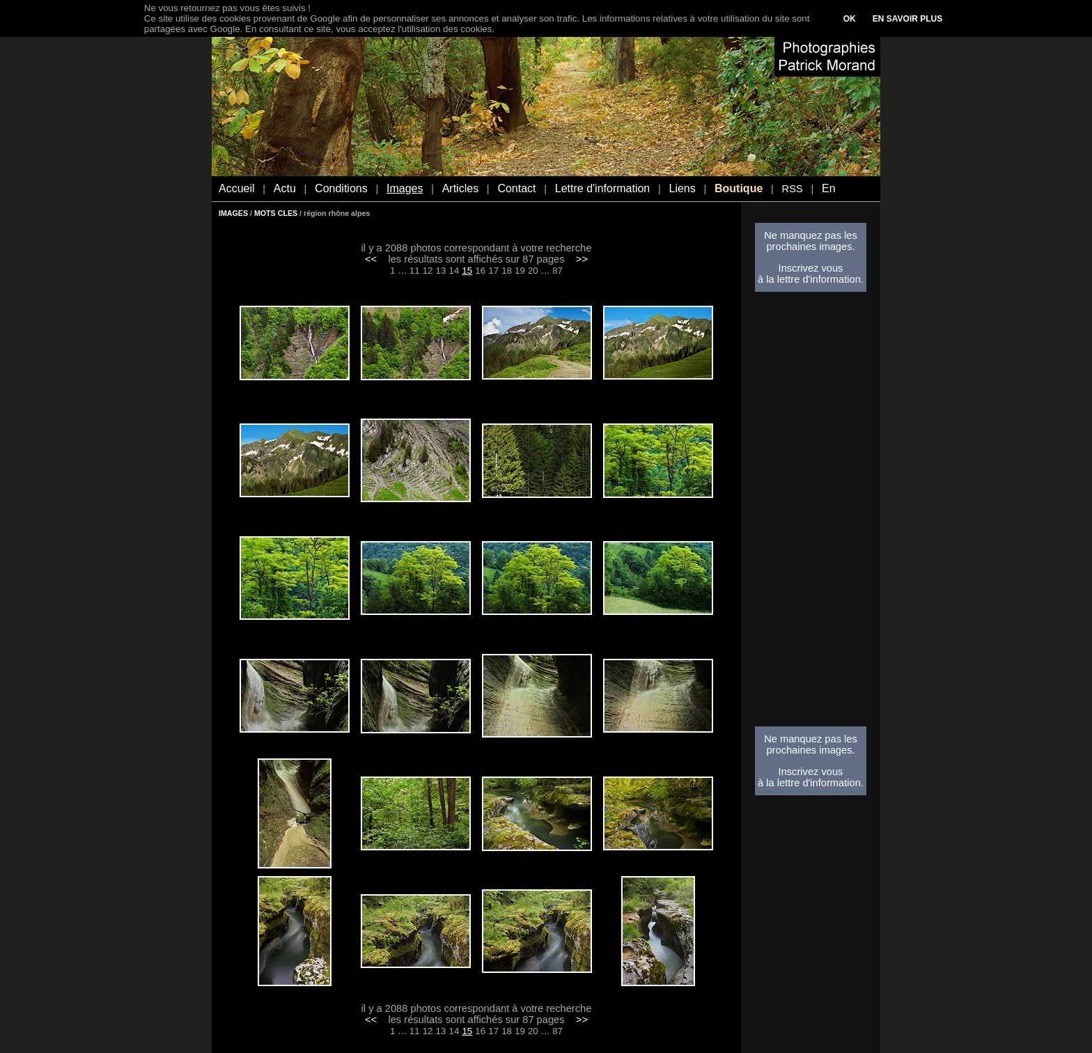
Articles (460, 188)
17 (493, 270)
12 (428, 270)
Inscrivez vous (811, 268)
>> (582, 259)
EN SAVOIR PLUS (907, 19)
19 (520, 270)
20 (533, 270)
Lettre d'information (602, 188)
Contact (516, 188)
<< (371, 259)
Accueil (237, 188)
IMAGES (233, 213)
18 (506, 270)
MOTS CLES (275, 213)
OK (849, 19)
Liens (682, 188)
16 (480, 270)
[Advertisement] (810, 513)
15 (467, 270)
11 (415, 270)
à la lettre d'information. (811, 279)
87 (557, 270)
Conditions (341, 188)
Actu (285, 188)
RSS (792, 188)
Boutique (739, 188)
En (829, 188)
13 (441, 270)
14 (454, 270)
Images (405, 188)
